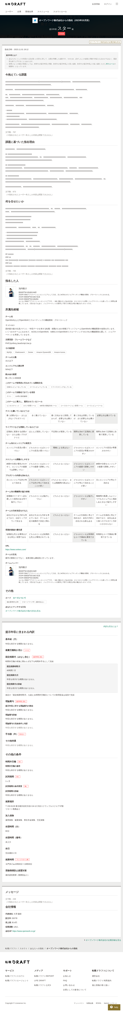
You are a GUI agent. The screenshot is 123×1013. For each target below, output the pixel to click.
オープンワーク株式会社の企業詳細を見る (105, 42)
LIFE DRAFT (40, 980)
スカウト (24, 948)
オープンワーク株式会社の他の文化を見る (23, 611)
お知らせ (67, 976)
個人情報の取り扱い (101, 985)
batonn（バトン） (111, 1003)
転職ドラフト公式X (42, 985)
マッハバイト (79, 1003)
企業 (19, 11)
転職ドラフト (11, 948)
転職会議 (90, 1003)
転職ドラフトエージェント (17, 980)
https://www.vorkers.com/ (15, 549)
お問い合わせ (69, 985)
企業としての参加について (74, 990)
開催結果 (29, 11)
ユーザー (9, 11)
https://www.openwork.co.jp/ (23, 931)
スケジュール (43, 11)
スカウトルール (60, 11)
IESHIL (98, 1003)
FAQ (65, 980)
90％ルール (110, 64)
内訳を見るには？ (110, 626)
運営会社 (96, 976)
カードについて (19, 598)
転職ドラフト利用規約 (101, 980)
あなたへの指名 (37, 948)
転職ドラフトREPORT (44, 976)
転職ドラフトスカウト (15, 976)
